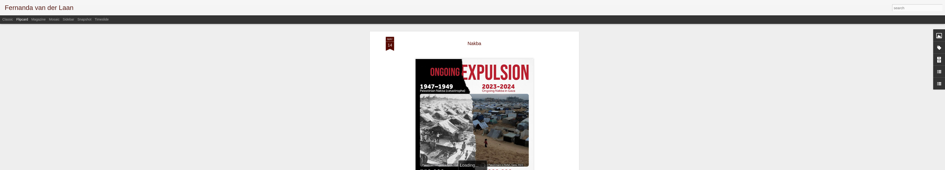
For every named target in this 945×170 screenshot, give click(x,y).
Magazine (38, 19)
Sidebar (68, 19)
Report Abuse (558, 167)
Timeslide (102, 19)
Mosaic (54, 19)
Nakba (474, 24)
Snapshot (84, 19)
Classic (7, 19)
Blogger (544, 167)
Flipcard (22, 19)
